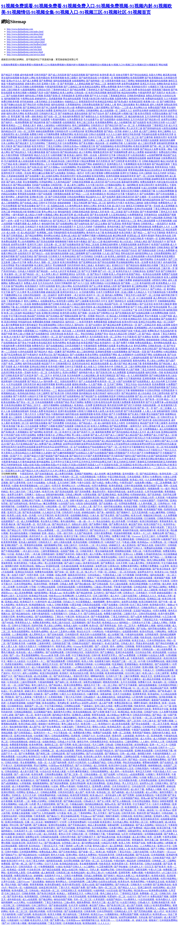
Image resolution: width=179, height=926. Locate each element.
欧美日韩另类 (73, 259)
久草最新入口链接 (34, 289)
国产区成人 (76, 768)
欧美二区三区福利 (13, 313)
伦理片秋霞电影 (55, 911)
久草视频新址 (22, 432)
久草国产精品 (43, 414)
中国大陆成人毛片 (162, 771)
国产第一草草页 (114, 137)
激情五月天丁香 (92, 685)
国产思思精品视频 (143, 911)
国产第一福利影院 (36, 497)
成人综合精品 (144, 393)
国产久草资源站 (131, 212)
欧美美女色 (22, 604)
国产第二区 (63, 804)
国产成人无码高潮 (57, 75)
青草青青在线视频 (74, 191)
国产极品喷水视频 (76, 217)
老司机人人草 (158, 741)
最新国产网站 (139, 560)
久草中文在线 (17, 226)
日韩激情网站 (92, 110)
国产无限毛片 (159, 92)
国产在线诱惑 (109, 197)
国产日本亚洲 (26, 375)
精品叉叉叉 (147, 676)
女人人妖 (24, 476)
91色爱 (32, 804)
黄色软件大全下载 (95, 232)
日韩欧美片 (136, 884)
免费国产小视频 (47, 426)
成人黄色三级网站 (76, 185)
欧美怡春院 (57, 718)
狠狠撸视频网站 (122, 78)
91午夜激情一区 (105, 78)
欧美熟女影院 (32, 113)
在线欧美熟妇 (70, 759)
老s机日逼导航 (112, 643)
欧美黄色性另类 (165, 134)
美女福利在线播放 (18, 533)
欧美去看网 (69, 593)
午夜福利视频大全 (16, 518)
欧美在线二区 (104, 792)
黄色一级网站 (117, 646)
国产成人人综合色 (22, 340)
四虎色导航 (37, 625)
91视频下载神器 (74, 628)
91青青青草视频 (23, 345)
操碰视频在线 (155, 765)
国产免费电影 (46, 81)
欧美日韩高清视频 (97, 92)
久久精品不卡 (60, 140)
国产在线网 (110, 774)
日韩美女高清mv (70, 146)
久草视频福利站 (73, 104)
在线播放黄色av (48, 301)
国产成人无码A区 (52, 670)
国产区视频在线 (123, 313)
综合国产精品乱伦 (104, 750)
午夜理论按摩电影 (152, 551)
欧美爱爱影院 (170, 170)
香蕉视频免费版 (150, 363)
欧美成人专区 (137, 479)
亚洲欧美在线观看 (144, 750)
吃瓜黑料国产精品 (18, 170)
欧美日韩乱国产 (150, 348)
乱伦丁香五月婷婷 (139, 604)
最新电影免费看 (103, 432)
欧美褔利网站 (8, 527)
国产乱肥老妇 (114, 223)
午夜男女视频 (170, 837)
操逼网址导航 (108, 869)
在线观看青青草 (79, 849)
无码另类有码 (74, 265)
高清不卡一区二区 (95, 295)
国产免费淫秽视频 (116, 369)
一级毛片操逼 (72, 429)
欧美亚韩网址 (98, 176)
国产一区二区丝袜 (145, 176)
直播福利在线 (114, 322)
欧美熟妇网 (100, 637)
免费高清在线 (81, 387)
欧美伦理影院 (144, 113)
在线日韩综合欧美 (161, 420)
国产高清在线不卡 (157, 241)
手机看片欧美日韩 (91, 98)
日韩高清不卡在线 (71, 512)
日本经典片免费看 (44, 110)
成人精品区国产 (28, 232)
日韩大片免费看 (87, 536)
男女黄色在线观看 (119, 479)
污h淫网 (59, 658)
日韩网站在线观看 (165, 670)
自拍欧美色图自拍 (144, 795)
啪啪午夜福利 (113, 816)
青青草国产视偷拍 (131, 223)
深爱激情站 (22, 777)
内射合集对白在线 (165, 182)
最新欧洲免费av (80, 384)
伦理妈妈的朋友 (138, 494)
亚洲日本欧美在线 (23, 735)
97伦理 (152, 593)
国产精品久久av (35, 381)
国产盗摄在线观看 (58, 905)
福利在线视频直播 (62, 81)
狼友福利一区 (160, 682)
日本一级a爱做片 (94, 509)
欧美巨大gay (97, 914)
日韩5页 (118, 679)
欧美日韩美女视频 (60, 780)
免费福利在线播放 (84, 107)
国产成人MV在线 (143, 396)
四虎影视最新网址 (122, 488)
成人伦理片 (44, 718)
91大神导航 (155, 584)
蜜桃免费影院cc (37, 164)
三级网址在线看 (131, 756)
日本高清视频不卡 (74, 345)
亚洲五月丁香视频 (47, 688)
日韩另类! (124, 604)
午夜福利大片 (132, 194)
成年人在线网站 (30, 673)
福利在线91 (153, 581)
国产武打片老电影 (133, 405)
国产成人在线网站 (145, 825)
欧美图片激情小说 (34, 399)
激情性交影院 (117, 167)
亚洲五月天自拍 (114, 607)
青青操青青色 (166, 521)
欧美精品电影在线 (69, 863)
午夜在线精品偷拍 (137, 581)
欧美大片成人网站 (88, 718)
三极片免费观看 (131, 676)
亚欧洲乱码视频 (37, 911)
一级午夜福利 (17, 214)
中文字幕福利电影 (133, 378)
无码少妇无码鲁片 (14, 479)
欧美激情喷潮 (88, 319)
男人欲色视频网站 (27, 241)
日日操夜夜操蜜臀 (156, 786)
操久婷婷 (167, 584)
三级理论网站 (88, 140)
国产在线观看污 (33, 176)
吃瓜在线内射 (167, 331)
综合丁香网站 (128, 81)
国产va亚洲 (136, 616)
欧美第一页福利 (23, 372)
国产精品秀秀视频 (109, 217)
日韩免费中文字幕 (121, 277)
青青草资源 (22, 709)
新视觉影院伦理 (87, 101)
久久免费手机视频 (168, 712)
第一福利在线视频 (149, 807)
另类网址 (91, 831)
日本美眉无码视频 (16, 357)
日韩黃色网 (90, 911)
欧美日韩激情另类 (148, 602)
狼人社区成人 (126, 241)
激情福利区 (110, 628)
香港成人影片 (29, 125)
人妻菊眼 (138, 554)
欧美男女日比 (46, 354)
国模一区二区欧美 (50, 262)
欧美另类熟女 (168, 116)
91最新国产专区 (169, 539)
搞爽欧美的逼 (163, 84)
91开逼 (88, 846)
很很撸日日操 (34, 212)
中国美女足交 (50, 170)
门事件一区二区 (114, 188)
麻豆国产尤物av (97, 905)
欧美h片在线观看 (89, 289)
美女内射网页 (100, 268)
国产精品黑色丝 (77, 408)
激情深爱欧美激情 (147, 247)
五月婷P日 (99, 593)
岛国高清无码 (92, 652)
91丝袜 (55, 786)
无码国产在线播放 (41, 185)
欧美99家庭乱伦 (98, 194)
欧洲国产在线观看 (65, 426)
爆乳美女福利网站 (101, 599)
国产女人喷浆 (104, 801)
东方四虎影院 (96, 337)
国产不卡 (98, 506)
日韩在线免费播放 (76, 197)
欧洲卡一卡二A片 (143, 533)
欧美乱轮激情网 (141, 146)
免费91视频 (137, 872)
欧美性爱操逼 (116, 485)
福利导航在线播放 (38, 423)
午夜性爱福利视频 (80, 220)
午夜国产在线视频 (141, 730)
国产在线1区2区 (35, 167)
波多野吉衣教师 (141, 110)
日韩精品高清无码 (104, 390)
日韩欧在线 (127, 816)
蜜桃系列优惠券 (111, 682)
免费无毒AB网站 (155, 843)
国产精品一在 (123, 375)
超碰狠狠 (38, 875)
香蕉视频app (88, 581)
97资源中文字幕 (122, 390)
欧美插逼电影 (60, 896)
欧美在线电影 (87, 566)
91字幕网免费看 (52, 134)
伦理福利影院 (136, 834)
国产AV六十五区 (81, 283)
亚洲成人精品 (12, 602)
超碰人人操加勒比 (46, 125)
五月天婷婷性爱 (152, 116)
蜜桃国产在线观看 (41, 119)
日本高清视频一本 (125, 920)
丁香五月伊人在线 (133, 295)
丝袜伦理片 (161, 545)
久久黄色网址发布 (74, 206)
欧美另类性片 (38, 146)
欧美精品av (143, 542)
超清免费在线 (141, 744)
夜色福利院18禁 (147, 283)
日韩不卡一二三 (166, 747)
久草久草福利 (157, 852)
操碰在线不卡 (93, 331)
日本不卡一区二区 (126, 298)
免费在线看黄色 (148, 182)
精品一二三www (79, 607)
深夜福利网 (113, 825)
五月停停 (82, 738)
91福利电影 (99, 890)
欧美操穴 (11, 730)
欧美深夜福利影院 (18, 747)
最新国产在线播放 (160, 700)
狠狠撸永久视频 (111, 590)
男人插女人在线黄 (81, 435)
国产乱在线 (114, 813)
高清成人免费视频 (86, 179)
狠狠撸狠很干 (52, 822)
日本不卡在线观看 (82, 908)
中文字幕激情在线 (157, 292)
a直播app (163, 908)
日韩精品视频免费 (142, 229)
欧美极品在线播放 (108, 289)
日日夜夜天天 (55, 256)
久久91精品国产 (26, 429)
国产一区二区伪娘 (151, 295)
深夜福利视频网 (37, 709)
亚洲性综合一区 (129, 325)
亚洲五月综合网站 (147, 322)
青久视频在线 (142, 104)
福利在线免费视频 (97, 738)
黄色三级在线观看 (146, 220)
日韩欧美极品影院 (151, 161)
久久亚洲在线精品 (118, 214)
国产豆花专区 (146, 304)
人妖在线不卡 (123, 357)
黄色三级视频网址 (81, 125)
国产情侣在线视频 (106, 262)
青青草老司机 (137, 863)
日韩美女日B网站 (50, 328)
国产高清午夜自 (15, 896)
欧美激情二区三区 (20, 423)
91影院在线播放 (169, 128)
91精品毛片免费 (109, 843)
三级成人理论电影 (103, 587)
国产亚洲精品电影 (59, 209)
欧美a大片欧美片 (12, 337)
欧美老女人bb (162, 572)
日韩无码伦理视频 (142, 179)
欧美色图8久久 (163, 899)
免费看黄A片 (73, 497)
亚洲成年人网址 (161, 816)
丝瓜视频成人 (125, 417)
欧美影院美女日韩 (87, 759)
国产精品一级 (159, 715)
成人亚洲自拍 (129, 545)
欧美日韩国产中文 (153, 524)
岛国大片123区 (34, 834)
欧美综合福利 (144, 89)
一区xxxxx (170, 852)
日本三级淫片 (71, 789)
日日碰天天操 (91, 277)
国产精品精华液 (37, 122)
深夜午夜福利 (77, 500)
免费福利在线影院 (154, 98)
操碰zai (171, 604)
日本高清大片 (114, 310)
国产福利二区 (62, 682)
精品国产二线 (15, 250)
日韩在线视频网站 (16, 738)
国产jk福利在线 (82, 223)
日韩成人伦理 (147, 497)
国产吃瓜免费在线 (13, 354)
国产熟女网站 (126, 890)
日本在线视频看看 (44, 402)
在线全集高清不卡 (14, 858)
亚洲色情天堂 (8, 173)
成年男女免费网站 (83, 369)
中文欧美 (165, 581)
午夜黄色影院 (138, 658)
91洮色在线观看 (25, 351)
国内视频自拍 (85, 393)
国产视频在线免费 (34, 637)
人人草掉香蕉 (79, 331)
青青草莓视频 (37, 884)
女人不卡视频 (88, 340)
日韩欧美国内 (142, 768)
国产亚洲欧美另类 (16, 643)
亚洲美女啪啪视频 (54, 479)
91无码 (70, 771)
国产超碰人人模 (108, 104)
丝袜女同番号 (122, 75)
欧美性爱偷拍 (41, 599)
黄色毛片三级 (99, 902)
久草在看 (51, 482)
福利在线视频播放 (148, 685)
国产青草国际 (67, 84)
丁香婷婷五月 (93, 89)
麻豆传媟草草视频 (46, 384)
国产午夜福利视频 (149, 212)
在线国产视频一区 (69, 551)
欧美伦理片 (28, 488)
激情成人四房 (110, 286)
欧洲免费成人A (163, 283)
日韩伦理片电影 (56, 319)
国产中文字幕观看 (128, 685)
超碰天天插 (142, 920)
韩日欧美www (141, 890)
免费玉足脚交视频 (123, 706)
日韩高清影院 (73, 661)
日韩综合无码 (43, 89)
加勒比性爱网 (60, 128)
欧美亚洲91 (105, 822)
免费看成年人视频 (146, 625)
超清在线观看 (160, 652)
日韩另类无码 (29, 384)
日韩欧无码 (165, 893)
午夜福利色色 (27, 110)
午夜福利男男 (144, 92)
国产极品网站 (46, 899)
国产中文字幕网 (89, 271)
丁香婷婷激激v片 (14, 301)
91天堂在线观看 (14, 384)
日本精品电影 (141, 587)
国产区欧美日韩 (104, 372)
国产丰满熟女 (144, 337)
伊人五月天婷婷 (133, 667)
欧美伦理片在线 (130, 322)
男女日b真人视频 (49, 188)
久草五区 (33, 777)
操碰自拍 (50, 881)
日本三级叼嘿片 (101, 596)
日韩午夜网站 (52, 476)
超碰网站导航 (116, 143)
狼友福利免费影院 (71, 116)
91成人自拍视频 (149, 188)
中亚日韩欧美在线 (116, 476)
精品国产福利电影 (97, 149)
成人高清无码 (97, 182)
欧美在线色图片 (151, 831)
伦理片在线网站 (28, 435)
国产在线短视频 (84, 158)
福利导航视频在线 (11, 768)
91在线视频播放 (120, 351)
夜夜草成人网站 (64, 646)
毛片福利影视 (11, 161)
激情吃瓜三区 (52, 744)
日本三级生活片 (12, 893)
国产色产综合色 (96, 113)
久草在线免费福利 (141, 700)
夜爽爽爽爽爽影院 (128, 420)
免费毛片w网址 (55, 518)
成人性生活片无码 (10, 840)
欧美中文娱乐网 (43, 715)
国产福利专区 (92, 75)
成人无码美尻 (50, 834)
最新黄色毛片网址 (63, 712)
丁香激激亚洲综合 (117, 95)
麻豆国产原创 (136, 524)
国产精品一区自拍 (137, 759)
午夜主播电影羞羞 (36, 152)
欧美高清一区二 (72, 334)
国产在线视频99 (126, 209)
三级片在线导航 (129, 596)
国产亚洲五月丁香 (62, 220)
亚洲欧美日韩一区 (38, 197)
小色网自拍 (98, 631)
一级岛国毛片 (161, 223)
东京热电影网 (74, 375)
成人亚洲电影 (116, 846)
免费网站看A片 (109, 209)
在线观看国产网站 (108, 354)
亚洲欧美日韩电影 (50, 313)
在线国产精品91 (114, 899)
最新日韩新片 (117, 140)
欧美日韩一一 (108, 920)
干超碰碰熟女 (100, 226)
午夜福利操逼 (113, 834)
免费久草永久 (34, 262)
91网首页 (172, 777)
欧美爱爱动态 (67, 765)
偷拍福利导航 (48, 223)
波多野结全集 (118, 200)
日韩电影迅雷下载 (61, 643)
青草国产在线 (139, 843)
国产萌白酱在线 (83, 584)
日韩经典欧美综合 (102, 170)
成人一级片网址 (90, 128)
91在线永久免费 (156, 655)
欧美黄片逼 (163, 530)
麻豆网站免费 (119, 235)
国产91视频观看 (54, 122)
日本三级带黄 (162, 673)
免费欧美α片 (153, 331)
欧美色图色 (31, 718)
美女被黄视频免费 (88, 863)
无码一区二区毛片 (127, 625)
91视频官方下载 (156, 86)
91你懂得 (147, 884)
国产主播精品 (107, 652)
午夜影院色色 (27, 473)
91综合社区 (45, 771)
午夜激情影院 (90, 345)
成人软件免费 (119, 521)
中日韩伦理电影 (152, 390)
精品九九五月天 (42, 155)
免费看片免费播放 (149, 566)
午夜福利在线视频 (134, 634)
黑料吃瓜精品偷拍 (85, 750)
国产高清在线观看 (67, 200)
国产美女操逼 (60, 250)
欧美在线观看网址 (21, 631)
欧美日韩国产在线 (153, 485)
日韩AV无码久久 (65, 325)
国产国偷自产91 (9, 855)
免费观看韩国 (100, 322)
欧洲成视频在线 (37, 604)
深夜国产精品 (107, 747)
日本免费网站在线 (155, 661)
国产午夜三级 (78, 780)
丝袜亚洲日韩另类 (48, 887)
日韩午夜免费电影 (103, 533)
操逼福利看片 (151, 152)
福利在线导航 (123, 840)
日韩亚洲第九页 (69, 890)
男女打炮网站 (77, 402)
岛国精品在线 (57, 206)
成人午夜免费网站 (55, 527)
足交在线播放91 (56, 101)
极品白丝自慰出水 (153, 170)
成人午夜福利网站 (21, 786)
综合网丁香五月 (46, 590)
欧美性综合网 (105, 402)
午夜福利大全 (45, 220)
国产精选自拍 (132, 265)
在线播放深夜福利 (20, 411)
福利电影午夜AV (87, 372)
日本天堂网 (122, 563)
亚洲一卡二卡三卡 (159, 744)
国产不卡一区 (43, 206)
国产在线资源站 (67, 337)
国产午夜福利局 (26, 878)
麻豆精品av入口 (84, 238)
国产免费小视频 (165, 721)
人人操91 (145, 741)
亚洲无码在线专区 (81, 363)
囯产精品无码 (111, 125)
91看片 (44, 756)
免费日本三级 (117, 858)
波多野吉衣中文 (145, 572)
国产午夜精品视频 (10, 551)
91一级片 (165, 488)
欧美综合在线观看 (152, 274)
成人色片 (115, 596)
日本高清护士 (55, 372)
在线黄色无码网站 (71, 560)
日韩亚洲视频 (26, 816)
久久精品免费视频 (165, 191)
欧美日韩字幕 (164, 828)
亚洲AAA (128, 554)
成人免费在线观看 (131, 188)
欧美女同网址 (92, 354)
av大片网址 (20, 902)
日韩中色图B (11, 852)
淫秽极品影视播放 (68, 328)
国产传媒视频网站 (60, 840)
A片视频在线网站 (113, 185)
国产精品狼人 (165, 363)
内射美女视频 (107, 98)
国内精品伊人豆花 (124, 768)
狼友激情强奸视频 (18, 727)
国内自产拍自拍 (47, 277)
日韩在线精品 (12, 771)
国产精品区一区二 (32, 274)
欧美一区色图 (29, 515)
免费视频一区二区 (149, 893)
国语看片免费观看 (122, 402)
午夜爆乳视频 (20, 223)
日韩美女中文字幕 (141, 622)
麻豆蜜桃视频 (46, 250)
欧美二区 (72, 813)
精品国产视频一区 (110, 497)
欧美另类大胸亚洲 (163, 304)
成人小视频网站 (36, 652)
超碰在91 (167, 718)
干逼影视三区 (139, 217)
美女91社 (97, 819)
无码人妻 (94, 869)
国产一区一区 (22, 360)
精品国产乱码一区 (113, 304)
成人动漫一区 (13, 232)
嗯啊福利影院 (98, 676)
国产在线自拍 (53, 152)
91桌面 (8, 837)
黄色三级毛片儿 (39, 685)
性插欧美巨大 (84, 786)
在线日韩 (155, 539)
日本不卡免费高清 (105, 292)
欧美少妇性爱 (116, 411)
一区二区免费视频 (162, 482)
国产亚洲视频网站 (30, 337)
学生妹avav (86, 816)
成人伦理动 (146, 738)
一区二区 (132, 661)
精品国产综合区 (129, 250)
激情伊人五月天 (14, 140)
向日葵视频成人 (84, 602)
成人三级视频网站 (10, 203)
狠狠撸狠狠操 (137, 390)
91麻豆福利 (68, 727)
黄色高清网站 (140, 345)
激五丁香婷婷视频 (90, 557)
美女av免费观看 (46, 530)
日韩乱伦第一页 (80, 834)
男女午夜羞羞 (151, 316)
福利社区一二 (72, 322)
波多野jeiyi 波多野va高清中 (84, 703)
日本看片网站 (116, 828)
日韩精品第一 (148, 649)
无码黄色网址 (142, 575)
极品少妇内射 (167, 161)
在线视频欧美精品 (79, 515)
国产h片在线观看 (95, 753)
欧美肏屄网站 (92, 539)
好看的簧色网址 (46, 578)
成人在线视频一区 (109, 110)
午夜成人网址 (36, 563)
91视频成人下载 (37, 238)
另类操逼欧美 (68, 95)
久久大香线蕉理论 (116, 619)
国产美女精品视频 (86, 691)
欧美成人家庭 (59, 771)
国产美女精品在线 (104, 229)
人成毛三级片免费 (128, 89)
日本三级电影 (145, 173)
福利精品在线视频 (82, 188)
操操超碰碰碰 (64, 203)
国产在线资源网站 (75, 753)
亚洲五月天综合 (148, 84)
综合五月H (60, 578)
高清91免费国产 (70, 372)
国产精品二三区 (99, 84)
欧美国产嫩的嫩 (97, 607)
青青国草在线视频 (27, 194)
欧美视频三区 (158, 229)
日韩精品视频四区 (23, 712)
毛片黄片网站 (66, 357)
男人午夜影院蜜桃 (46, 804)
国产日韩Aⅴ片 (124, 718)
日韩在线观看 (20, 381)
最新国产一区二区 (34, 706)
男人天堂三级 (38, 700)
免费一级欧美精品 (34, 116)
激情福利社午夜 (137, 98)
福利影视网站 (41, 593)
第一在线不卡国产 (16, 575)
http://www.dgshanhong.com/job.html (24, 47)
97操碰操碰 (35, 533)
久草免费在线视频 (148, 780)
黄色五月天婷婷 (143, 771)
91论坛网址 (22, 756)
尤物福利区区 (58, 322)
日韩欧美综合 (139, 271)
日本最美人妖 (100, 256)
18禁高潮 (49, 619)
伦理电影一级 (159, 396)
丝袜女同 (21, 834)
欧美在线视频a (8, 402)
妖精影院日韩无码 (158, 110)
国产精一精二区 (158, 146)
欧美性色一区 (143, 735)
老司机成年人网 (113, 795)
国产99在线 (8, 622)
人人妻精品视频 (82, 84)
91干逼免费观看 (10, 476)
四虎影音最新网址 (14, 664)
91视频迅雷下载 (147, 191)
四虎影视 (76, 735)
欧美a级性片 (106, 730)
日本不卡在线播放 (36, 482)
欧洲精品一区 (58, 429)
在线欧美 (38, 694)
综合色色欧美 (144, 384)
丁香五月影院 (55, 923)
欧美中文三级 (69, 432)
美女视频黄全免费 (28, 688)
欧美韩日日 (34, 756)
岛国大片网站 (155, 75)
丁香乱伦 (59, 616)
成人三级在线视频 (76, 304)
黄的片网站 (33, 548)
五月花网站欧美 (89, 348)
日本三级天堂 (106, 280)
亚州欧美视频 (166, 697)
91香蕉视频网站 (79, 137)
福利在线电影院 (101, 429)
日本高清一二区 (87, 545)
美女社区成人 (24, 730)
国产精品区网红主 (109, 89)
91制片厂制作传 (46, 509)
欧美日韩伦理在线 (67, 247)
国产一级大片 (89, 560)
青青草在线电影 (144, 646)
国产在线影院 (139, 122)
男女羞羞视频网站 (30, 655)
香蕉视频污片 (46, 777)
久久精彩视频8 (81, 417)
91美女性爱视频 (153, 256)
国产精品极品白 (61, 354)
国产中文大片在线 (99, 95)
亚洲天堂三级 (14, 512)
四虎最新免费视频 (114, 500)
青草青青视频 (57, 78)
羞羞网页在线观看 (86, 390)
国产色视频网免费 (118, 152)
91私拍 (79, 503)
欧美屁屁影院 (105, 277)
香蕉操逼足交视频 (133, 509)
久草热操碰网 (49, 813)
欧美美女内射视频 (112, 756)
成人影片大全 (118, 206)
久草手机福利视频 (154, 491)
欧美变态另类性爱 (123, 610)
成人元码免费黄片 (76, 578)
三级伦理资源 (72, 161)
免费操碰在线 (74, 140)
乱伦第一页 (44, 840)
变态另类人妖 (44, 524)
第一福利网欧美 (130, 185)
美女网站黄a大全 (124, 345)
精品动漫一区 (102, 143)
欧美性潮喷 (88, 646)
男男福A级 (126, 688)
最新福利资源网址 (130, 182)
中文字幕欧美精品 (96, 619)
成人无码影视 (100, 765)
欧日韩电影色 (83, 247)
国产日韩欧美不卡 (87, 837)
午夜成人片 (149, 670)
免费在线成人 (24, 119)
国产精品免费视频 (118, 426)
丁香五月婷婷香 (148, 369)
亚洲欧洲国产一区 (13, 545)
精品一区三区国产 (166, 322)
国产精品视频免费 (56, 661)
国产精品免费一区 (26, 524)
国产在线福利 (156, 917)
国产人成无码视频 (121, 640)
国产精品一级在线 (151, 334)
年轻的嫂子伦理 (114, 649)
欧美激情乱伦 (16, 718)
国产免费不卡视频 (125, 343)
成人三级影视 (151, 590)
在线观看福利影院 (29, 408)
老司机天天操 (59, 375)
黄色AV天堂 (65, 834)
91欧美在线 (80, 619)
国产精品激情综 (129, 393)
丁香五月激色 (34, 491)
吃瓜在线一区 (163, 756)
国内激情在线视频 (59, 253)
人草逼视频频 (105, 759)
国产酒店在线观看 (51, 869)
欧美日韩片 (171, 911)
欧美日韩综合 (16, 578)
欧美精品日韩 (37, 506)
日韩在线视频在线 (18, 741)
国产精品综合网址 (58, 599)
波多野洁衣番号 (15, 494)
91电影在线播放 (33, 664)
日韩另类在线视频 (57, 557)
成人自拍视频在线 (168, 429)
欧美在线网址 (49, 703)
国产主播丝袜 (40, 825)
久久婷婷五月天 (83, 596)
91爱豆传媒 (75, 604)
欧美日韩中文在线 (118, 765)
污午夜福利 (133, 521)
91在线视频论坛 (58, 280)
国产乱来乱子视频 (137, 414)
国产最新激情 (124, 286)
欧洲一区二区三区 (18, 911)
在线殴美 (83, 905)
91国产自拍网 (24, 914)
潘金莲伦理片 (99, 491)
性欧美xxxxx (55, 596)
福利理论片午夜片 (116, 203)
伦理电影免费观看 (128, 503)
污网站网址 (161, 631)
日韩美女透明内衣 (34, 858)
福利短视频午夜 (148, 530)
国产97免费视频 (27, 753)
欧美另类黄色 (86, 322)
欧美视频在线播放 (75, 539)
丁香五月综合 (130, 384)
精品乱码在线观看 (65, 149)
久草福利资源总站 (153, 554)
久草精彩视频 (55, 697)
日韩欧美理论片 (149, 607)
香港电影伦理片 (139, 86)
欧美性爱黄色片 (74, 709)
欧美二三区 (169, 789)
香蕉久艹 (91, 578)
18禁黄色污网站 (159, 280)
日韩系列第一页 (58, 185)
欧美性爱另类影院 (79, 795)
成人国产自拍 (45, 408)
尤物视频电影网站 (166, 301)
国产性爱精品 (34, 738)
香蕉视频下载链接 (161, 89)
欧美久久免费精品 (100, 426)
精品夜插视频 (139, 417)
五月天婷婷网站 (37, 143)
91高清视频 (40, 831)
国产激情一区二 (92, 298)
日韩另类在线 (56, 334)
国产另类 (12, 878)
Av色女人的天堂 (58, 271)
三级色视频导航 (33, 328)
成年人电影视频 (69, 679)
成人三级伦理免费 (147, 143)
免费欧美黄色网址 (130, 566)
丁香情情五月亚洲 (129, 893)
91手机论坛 (122, 774)
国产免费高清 (13, 310)
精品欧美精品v (39, 819)
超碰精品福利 (89, 512)
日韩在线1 (34, 890)
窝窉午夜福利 (148, 235)
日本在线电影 (134, 476)
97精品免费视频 (87, 161)
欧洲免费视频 (22, 122)
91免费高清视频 (25, 217)
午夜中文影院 (84, 482)
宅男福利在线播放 (40, 786)
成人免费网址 (132, 259)
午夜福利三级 (157, 768)
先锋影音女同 (41, 420)
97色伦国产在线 (12, 435)
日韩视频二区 (48, 750)
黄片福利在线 (70, 914)
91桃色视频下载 (58, 155)
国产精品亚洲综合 (149, 473)
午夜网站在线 (27, 98)
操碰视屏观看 (86, 414)
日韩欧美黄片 (87, 551)
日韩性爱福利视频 (156, 387)
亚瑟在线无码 (15, 414)
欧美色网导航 (36, 744)
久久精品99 (42, 721)
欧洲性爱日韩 (166, 506)
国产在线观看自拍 (95, 780)
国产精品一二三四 (119, 107)
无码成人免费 (36, 411)
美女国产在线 (95, 810)
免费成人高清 (30, 283)
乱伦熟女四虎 (104, 735)
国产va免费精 (52, 694)
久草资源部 (99, 899)
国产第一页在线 (152, 206)
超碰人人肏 (124, 849)
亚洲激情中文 (50, 200)
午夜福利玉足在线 (155, 881)
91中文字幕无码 (46, 515)
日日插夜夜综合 (15, 706)
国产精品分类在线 (23, 676)
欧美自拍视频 (80, 542)
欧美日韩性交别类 (156, 122)
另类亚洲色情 (153, 563)
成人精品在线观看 (65, 750)
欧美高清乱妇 (85, 268)
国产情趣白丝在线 (13, 104)
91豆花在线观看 (146, 899)
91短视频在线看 (119, 170)
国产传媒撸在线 (66, 113)
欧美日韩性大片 (22, 667)
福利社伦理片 (114, 393)
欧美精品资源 (171, 372)
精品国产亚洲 (147, 423)
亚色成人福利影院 (28, 542)
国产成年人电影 (14, 182)
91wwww (136, 536)
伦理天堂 (56, 485)
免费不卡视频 (41, 217)
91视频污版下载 (129, 113)
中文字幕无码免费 (30, 750)
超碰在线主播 (53, 292)
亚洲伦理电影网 (166, 780)
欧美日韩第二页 (42, 161)
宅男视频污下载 (97, 834)
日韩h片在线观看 (96, 134)
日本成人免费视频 (165, 250)
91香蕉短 (101, 476)
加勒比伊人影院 (80, 524)
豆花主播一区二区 (53, 244)
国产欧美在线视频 (31, 512)
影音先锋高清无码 (150, 819)
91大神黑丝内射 (76, 131)
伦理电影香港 (168, 390)
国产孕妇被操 (121, 866)
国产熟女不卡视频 (99, 274)
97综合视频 (169, 548)
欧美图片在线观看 (150, 140)
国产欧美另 (160, 866)
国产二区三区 (85, 649)
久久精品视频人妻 (90, 375)
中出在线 (152, 747)
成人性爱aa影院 (81, 214)
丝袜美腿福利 (73, 527)
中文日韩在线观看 (14, 637)
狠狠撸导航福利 (136, 908)
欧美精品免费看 (20, 828)
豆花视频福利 (79, 622)
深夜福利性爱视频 (165, 143)
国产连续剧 (98, 816)
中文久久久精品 (96, 849)
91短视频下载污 (42, 735)
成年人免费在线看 (130, 819)
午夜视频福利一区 (168, 619)
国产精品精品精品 (69, 152)
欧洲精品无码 (135, 319)
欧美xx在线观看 (25, 420)
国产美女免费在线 (51, 727)
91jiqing (77, 646)
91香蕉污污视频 (84, 411)
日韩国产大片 (89, 735)
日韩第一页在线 (23, 173)
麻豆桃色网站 (37, 476)
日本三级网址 (74, 128)
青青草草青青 (163, 774)
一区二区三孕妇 (109, 685)
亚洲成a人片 (32, 792)
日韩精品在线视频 (125, 396)
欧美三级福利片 (21, 164)
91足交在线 (70, 858)
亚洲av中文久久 (14, 81)
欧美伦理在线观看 (156, 366)
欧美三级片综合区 (61, 622)
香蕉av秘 (145, 798)
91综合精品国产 (21, 179)
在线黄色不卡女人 (54, 875)
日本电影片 (142, 593)
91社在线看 (93, 822)
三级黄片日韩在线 (86, 640)
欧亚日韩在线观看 (49, 673)
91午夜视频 (128, 575)
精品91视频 (150, 828)
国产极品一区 (153, 417)
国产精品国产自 (89, 396)
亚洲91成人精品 (69, 235)
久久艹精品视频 (99, 310)
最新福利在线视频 (159, 81)
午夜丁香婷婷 (66, 846)
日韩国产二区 (134, 334)
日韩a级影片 (89, 697)
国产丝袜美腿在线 (44, 473)
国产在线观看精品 (71, 396)
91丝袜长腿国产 (148, 500)
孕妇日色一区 (102, 316)
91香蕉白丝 (114, 566)
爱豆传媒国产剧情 (155, 414)
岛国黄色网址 (121, 98)
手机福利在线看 (149, 134)
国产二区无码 (134, 721)
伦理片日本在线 (77, 209)
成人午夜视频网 (120, 348)
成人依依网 (100, 473)
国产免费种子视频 (87, 235)
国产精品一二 (140, 232)
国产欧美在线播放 (27, 206)
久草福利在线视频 (32, 417)
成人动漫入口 (90, 366)
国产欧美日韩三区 (116, 905)
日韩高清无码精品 (142, 715)
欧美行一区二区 (40, 372)
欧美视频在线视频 (97, 896)
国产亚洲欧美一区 (56, 497)
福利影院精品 (36, 307)
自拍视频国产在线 (73, 756)
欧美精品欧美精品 (27, 393)
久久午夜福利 (170, 98)
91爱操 (15, 485)
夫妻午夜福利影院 (40, 613)
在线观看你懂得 (130, 631)
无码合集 (143, 917)
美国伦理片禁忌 (81, 676)
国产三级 (44, 768)
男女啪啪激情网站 (125, 262)
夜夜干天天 (111, 712)
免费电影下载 (69, 179)
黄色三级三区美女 (86, 122)
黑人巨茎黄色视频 (36, 292)
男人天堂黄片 (100, 813)
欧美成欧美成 (74, 343)
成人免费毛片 (82, 337)
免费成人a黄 (73, 557)
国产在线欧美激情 (15, 95)
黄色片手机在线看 (79, 378)
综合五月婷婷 (160, 173)
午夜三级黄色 (161, 423)
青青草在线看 (99, 715)
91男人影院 (166, 831)
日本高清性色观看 (130, 149)
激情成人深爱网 (29, 840)
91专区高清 (13, 682)
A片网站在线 (84, 485)
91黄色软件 (41, 602)
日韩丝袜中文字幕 (62, 310)
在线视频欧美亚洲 (107, 396)
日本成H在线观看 (70, 566)
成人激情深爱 (48, 872)
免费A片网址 (112, 482)
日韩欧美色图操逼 (136, 95)
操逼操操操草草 (33, 390)
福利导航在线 (72, 414)
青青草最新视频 (79, 840)
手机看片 (103, 548)
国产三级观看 (82, 301)
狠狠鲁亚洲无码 (101, 152)
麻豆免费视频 (114, 473)
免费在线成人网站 (48, 852)
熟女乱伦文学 (84, 631)
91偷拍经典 (10, 557)
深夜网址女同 (32, 837)
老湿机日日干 (118, 265)
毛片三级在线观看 (119, 584)
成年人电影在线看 (63, 542)
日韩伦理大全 (167, 417)
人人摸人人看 (85, 506)
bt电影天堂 (41, 759)
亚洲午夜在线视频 (67, 411)
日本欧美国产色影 (161, 858)
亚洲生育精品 (114, 783)
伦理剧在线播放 (160, 113)
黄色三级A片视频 (22, 334)
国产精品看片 (154, 813)
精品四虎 (131, 861)
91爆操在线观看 (165, 188)
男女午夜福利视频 (24, 265)
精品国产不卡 (48, 363)
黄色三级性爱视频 (32, 369)
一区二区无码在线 (127, 572)
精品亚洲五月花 (25, 137)
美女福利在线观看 (143, 578)
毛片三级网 (98, 744)
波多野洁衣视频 (129, 602)
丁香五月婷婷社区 (120, 616)
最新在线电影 (81, 113)
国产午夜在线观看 (133, 411)
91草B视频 (171, 655)
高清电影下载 (170, 217)
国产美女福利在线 (123, 179)
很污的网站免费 (73, 319)
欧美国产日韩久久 (133, 548)
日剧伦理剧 (96, 590)
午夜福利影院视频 (54, 86)
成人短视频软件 (126, 354)
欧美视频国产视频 (153, 509)
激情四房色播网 (167, 140)
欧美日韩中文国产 (29, 277)
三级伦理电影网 (28, 682)
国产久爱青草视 (17, 482)
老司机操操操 (26, 101)
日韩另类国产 (41, 75)
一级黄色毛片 (135, 426)
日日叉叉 (148, 866)
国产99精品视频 (157, 375)
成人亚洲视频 (168, 206)
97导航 (32, 587)
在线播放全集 (160, 354)
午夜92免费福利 (49, 247)
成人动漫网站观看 (21, 649)
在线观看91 (166, 807)
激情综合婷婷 (17, 289)
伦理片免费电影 (100, 485)
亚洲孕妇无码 (60, 110)
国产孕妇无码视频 (165, 643)
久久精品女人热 (45, 310)
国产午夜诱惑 (20, 396)
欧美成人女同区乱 (40, 849)
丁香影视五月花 (160, 125)
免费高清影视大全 (123, 703)
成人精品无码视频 (49, 357)
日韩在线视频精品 (88, 548)
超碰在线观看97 (165, 593)
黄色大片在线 (58, 855)
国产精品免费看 (78, 89)
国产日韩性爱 (118, 161)
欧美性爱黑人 (162, 185)
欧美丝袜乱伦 (50, 411)
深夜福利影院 (163, 411)
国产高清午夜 (145, 420)
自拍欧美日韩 (131, 167)
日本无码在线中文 (121, 786)
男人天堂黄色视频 (13, 331)
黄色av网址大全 (49, 212)
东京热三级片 (86, 429)
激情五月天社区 (50, 664)
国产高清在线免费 (76, 250)
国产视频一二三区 (130, 283)
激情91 (55, 667)
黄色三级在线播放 (126, 104)
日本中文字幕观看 (74, 366)
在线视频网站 (78, 81)
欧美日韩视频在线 (140, 849)
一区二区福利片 (49, 295)
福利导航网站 (146, 259)
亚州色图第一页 (130, 473)
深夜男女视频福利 (92, 682)
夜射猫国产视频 (162, 578)
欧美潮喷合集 (97, 247)
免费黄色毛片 (38, 345)
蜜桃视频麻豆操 (93, 209)
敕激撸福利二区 (84, 200)
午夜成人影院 (140, 331)
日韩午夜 (95, 655)
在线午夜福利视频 (43, 137)
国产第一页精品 (74, 721)
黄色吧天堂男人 (109, 655)
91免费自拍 (156, 476)
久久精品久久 (140, 292)
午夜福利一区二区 (69, 476)
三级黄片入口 (125, 110)
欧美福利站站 (74, 280)
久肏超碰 (20, 527)
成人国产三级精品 (148, 131)
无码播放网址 (53, 679)
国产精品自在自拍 (60, 378)
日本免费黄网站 (70, 143)
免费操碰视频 (56, 756)
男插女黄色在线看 (145, 643)
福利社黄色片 (92, 360)
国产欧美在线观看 (158, 307)
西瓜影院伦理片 (68, 176)
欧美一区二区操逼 (114, 212)
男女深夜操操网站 (48, 325)
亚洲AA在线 (88, 884)
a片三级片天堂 (169, 872)
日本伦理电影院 (105, 911)
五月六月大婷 (29, 795)
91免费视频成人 (151, 429)
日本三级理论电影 (161, 393)
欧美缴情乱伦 (28, 780)
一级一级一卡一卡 (86, 521)
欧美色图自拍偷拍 (47, 691)
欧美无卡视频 (55, 914)
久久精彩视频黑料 (139, 375)
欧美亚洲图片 (168, 256)
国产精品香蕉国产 (97, 378)
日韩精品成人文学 (123, 911)
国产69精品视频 (129, 226)
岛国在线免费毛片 (69, 381)
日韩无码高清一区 (28, 866)
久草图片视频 (56, 798)
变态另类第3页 (103, 161)
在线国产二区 (170, 765)
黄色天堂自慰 (48, 417)
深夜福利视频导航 (13, 107)
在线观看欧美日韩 (90, 497)
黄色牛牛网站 (124, 86)
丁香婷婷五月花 (54, 143)
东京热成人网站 (121, 822)
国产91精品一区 (158, 289)
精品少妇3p (85, 599)
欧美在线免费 (36, 179)
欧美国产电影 (131, 500)
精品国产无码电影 (36, 316)
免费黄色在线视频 (44, 572)
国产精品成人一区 (88, 423)
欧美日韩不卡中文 (98, 301)
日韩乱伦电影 (12, 762)
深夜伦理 (23, 846)
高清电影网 (157, 735)
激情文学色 (83, 741)
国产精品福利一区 (87, 688)
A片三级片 (45, 485)
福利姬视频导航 (12, 98)
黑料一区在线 (90, 155)
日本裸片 (17, 670)
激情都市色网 (114, 84)
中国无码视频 (92, 217)
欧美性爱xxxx (160, 914)
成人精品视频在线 (102, 307)
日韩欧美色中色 (105, 366)
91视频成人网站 (51, 214)
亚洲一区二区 (77, 572)
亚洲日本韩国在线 (14, 822)
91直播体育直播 (56, 191)
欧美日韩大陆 (13, 110)
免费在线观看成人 (144, 343)
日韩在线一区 (81, 92)
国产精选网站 (69, 351)
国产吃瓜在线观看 (90, 610)
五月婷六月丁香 (114, 676)
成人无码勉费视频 (30, 521)
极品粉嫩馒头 (70, 718)
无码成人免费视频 (93, 875)
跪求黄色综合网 (91, 563)
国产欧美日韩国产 (160, 798)
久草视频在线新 (143, 125)
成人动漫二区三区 (102, 200)
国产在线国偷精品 (105, 146)
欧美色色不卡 (14, 917)
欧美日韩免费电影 (69, 262)
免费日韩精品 (97, 283)
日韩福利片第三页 (48, 113)
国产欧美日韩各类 (161, 569)
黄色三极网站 (164, 131)
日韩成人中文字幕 (66, 741)
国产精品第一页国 (137, 351)
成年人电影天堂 (38, 557)
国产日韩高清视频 (57, 197)
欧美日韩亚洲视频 (46, 149)
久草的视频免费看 (92, 191)
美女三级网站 (43, 378)
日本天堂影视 (144, 310)
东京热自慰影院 (81, 286)
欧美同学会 (169, 524)
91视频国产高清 (35, 92)
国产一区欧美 (102, 646)
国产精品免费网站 (34, 235)
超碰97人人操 (166, 607)
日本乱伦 (105, 518)
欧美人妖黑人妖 (101, 411)
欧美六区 (76, 581)
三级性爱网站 (132, 741)
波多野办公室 (147, 783)
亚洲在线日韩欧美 (38, 366)
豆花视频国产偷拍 (43, 712)
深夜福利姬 (106, 694)
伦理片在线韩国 (47, 286)
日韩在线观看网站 (60, 735)
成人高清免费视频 (23, 593)
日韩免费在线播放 (54, 774)
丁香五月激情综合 (53, 902)
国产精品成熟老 (136, 316)
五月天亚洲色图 (140, 512)
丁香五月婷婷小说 (157, 286)
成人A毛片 (159, 911)
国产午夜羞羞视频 (100, 616)
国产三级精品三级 (72, 86)
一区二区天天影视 (160, 724)
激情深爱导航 (114, 92)
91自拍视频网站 (69, 167)
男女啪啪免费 (59, 265)
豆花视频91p (13, 721)
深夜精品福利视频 (129, 497)
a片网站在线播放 (83, 667)
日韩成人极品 (167, 340)
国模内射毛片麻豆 (161, 733)
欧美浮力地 (48, 491)
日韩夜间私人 (147, 223)
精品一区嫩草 (55, 351)
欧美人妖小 (148, 673)
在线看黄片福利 (103, 661)
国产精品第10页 (152, 119)
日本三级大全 (149, 721)
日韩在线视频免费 (70, 569)
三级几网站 (91, 881)
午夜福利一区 (151, 238)
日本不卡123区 (126, 557)
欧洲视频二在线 (45, 232)
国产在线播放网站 (65, 223)
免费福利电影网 (54, 229)
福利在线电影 (58, 104)
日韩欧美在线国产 (81, 643)
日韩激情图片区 (63, 363)
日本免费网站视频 (159, 313)
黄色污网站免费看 (156, 560)
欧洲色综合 (54, 724)
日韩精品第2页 (94, 357)
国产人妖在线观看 (126, 289)
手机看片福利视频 (123, 587)
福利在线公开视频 (34, 95)
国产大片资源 (121, 319)
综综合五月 (161, 825)
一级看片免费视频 (18, 569)
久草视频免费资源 (121, 307)
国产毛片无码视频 (66, 828)
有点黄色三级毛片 (43, 265)
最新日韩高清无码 (125, 197)
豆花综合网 (79, 878)
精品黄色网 (99, 649)
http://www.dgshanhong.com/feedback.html (26, 44)
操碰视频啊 (99, 602)
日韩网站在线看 (72, 706)
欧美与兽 (91, 792)
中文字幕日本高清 (160, 730)
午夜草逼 (73, 599)
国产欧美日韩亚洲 (46, 893)
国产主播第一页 (143, 197)
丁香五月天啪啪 (21, 86)
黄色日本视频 (97, 673)
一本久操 (35, 554)
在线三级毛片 (71, 545)
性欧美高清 (105, 863)
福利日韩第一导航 (154, 372)
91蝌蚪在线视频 (111, 173)
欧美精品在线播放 (124, 328)
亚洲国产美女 (101, 334)
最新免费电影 (84, 902)
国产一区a (14, 655)
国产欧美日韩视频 (111, 408)
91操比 (59, 866)
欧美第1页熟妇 (101, 414)
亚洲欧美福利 (43, 280)
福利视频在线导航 (129, 738)
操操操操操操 (153, 340)
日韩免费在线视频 (91, 104)
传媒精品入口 (71, 101)
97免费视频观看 (46, 866)
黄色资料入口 (167, 840)
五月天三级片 (149, 536)
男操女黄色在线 (163, 235)
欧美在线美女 (117, 741)
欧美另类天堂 (50, 399)
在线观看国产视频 (167, 214)
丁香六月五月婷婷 (72, 697)
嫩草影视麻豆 (82, 771)
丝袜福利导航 (11, 429)
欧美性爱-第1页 (107, 75)
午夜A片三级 (155, 869)
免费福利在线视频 (153, 548)
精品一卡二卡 (171, 399)
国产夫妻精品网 (113, 113)
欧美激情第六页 (169, 405)
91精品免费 (111, 872)
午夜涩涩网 (161, 795)
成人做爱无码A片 (43, 807)
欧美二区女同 (13, 387)
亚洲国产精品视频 (125, 628)
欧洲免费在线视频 (158, 890)
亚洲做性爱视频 (103, 351)
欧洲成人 (61, 893)
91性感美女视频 (103, 700)
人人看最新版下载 (40, 649)
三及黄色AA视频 (67, 631)
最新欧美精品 (62, 277)
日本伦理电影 (8, 265)
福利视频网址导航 (53, 545)
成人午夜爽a (95, 554)
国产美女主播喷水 (132, 679)
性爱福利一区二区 (116, 896)
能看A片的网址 (39, 801)
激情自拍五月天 (54, 348)
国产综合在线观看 (124, 750)
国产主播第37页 (82, 399)
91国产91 (36, 813)
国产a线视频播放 (56, 420)
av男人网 (79, 846)
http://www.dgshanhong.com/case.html (24, 36)
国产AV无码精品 (85, 256)
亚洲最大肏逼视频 (21, 813)
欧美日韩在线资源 (38, 360)
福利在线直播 (157, 575)
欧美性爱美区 (21, 563)
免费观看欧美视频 (41, 322)
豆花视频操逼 (127, 825)
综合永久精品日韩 (118, 334)
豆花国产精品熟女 (142, 610)
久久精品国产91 (66, 307)
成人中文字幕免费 (71, 289)
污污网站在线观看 (46, 587)
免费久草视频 (80, 357)
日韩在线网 (116, 530)
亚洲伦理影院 (8, 792)
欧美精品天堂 (57, 340)
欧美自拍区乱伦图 (79, 673)
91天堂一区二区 (28, 310)
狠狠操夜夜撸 (142, 81)
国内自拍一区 (81, 325)
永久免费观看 (119, 372)
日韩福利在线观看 (49, 837)
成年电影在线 (14, 899)
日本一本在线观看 (111, 191)
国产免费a (92, 887)
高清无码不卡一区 (38, 536)
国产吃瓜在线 (143, 855)
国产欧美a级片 (121, 101)
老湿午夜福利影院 (29, 387)
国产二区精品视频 (25, 908)
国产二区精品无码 (147, 325)
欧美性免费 (37, 774)
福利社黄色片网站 (15, 113)
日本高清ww (90, 479)
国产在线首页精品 (24, 256)
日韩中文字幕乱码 (21, 625)
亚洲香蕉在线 (100, 405)
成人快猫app (113, 715)
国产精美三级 (43, 753)
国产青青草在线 (108, 625)
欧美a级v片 (61, 610)
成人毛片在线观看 (135, 792)
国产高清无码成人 (63, 676)
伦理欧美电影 (43, 104)
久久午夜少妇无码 (95, 185)
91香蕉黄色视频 (113, 81)
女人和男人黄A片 (50, 274)
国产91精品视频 (155, 217)
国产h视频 (23, 884)
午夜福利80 (171, 497)
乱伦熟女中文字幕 (62, 137)
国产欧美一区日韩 (154, 399)
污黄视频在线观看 (62, 194)
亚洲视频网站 (141, 328)
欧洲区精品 (124, 712)
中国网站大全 (46, 331)
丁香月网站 (19, 679)
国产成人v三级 (95, 241)
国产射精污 (110, 875)
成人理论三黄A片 (95, 872)
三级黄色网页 (44, 643)
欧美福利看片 (143, 875)
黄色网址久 (61, 881)
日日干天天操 (52, 863)
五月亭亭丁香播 (68, 158)
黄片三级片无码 (17, 491)
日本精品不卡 (32, 226)
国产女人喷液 (96, 286)
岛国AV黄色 (82, 554)
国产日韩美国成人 (15, 235)
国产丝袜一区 (62, 572)
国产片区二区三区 (65, 369)
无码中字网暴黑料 (63, 283)
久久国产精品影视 (83, 533)
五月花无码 (22, 596)
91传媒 (142, 777)
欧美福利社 (112, 780)
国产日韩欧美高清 (57, 304)
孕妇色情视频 (134, 619)
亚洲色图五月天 (115, 164)
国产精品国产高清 (123, 229)
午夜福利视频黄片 (162, 753)
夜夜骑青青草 (138, 402)
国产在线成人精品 (29, 203)
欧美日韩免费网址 (73, 685)
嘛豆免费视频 (50, 503)
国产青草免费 (156, 357)
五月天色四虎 (137, 119)
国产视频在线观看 (69, 316)
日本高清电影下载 (163, 750)
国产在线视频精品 (44, 616)
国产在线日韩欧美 (135, 238)
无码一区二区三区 (83, 899)
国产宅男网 (66, 744)
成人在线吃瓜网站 (50, 176)
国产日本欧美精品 (68, 852)
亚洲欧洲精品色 (166, 238)
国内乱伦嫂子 (46, 128)
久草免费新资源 (75, 119)
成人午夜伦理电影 (10, 155)
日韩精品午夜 (76, 277)
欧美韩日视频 (20, 92)
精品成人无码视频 (118, 316)
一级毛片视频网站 (50, 405)
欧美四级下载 (13, 426)
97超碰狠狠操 (165, 727)
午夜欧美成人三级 (112, 575)
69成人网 (23, 804)
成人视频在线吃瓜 (106, 697)
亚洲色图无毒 (70, 649)
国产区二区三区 (131, 137)
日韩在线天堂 (123, 155)
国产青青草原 (67, 664)
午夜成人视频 (129, 542)
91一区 (158, 810)
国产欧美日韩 (57, 393)
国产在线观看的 (108, 119)
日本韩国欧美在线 (72, 923)
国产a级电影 (118, 792)
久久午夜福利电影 (55, 164)
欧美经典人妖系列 (93, 756)
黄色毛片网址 (34, 188)
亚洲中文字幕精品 (129, 173)
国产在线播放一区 (108, 503)
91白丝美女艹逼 (129, 310)
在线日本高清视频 (150, 878)
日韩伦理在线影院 (32, 295)
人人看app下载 (116, 667)
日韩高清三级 (63, 872)
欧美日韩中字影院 (73, 479)
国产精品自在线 (66, 399)
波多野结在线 (40, 259)
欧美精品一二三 (14, 125)
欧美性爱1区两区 (68, 313)
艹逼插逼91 (88, 706)
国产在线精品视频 (141, 313)
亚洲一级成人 (49, 533)
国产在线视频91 (147, 194)
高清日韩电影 (11, 322)
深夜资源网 (141, 869)
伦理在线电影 (20, 200)
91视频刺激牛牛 (46, 646)
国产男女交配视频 (14, 619)
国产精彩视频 (69, 670)
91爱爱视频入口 (31, 331)
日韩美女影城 (33, 357)
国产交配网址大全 (105, 313)
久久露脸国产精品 (97, 762)
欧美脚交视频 (107, 768)
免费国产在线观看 (102, 733)
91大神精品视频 (103, 664)
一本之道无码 (79, 295)
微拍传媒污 (98, 643)
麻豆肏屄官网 (66, 214)
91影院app (54, 765)
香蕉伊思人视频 (131, 637)
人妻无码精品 (41, 101)
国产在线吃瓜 (167, 762)
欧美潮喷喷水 (132, 807)
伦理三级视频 (112, 688)
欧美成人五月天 (138, 432)
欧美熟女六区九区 (110, 420)
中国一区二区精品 (107, 572)
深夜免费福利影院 (88, 917)
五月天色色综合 (19, 167)
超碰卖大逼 (35, 741)
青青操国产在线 (53, 637)
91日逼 (11, 554)
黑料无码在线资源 (10, 408)
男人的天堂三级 (134, 128)
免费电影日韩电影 (84, 664)
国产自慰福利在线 (18, 503)
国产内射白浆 (122, 884)
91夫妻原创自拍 (101, 158)
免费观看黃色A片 (123, 569)
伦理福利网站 (46, 182)
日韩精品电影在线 (135, 268)
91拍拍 (8, 670)
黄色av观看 (79, 509)
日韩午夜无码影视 (100, 399)
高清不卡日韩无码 (77, 762)
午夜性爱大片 (40, 697)
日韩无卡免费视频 (73, 875)
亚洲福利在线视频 (18, 536)
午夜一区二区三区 (53, 289)
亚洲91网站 (72, 855)
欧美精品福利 (95, 387)
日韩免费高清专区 (99, 741)
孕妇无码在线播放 (132, 762)
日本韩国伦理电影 (167, 685)
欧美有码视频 (111, 247)
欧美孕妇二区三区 (139, 822)
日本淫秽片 (107, 610)
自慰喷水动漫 (53, 268)
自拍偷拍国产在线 (93, 709)
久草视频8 (142, 655)
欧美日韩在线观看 (106, 831)
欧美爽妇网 (68, 596)
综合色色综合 (119, 599)
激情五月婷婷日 (19, 348)
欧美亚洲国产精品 (90, 343)
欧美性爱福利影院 (106, 578)
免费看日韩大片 (59, 810)
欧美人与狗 (88, 661)
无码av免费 (23, 557)
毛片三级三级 (69, 238)
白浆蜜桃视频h (36, 86)
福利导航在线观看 (32, 363)
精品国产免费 (78, 887)
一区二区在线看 (28, 149)
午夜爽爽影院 (130, 164)
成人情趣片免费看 (123, 280)
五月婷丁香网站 (115, 384)
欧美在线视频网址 (76, 232)
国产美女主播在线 (53, 179)
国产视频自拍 (112, 753)
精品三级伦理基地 (83, 307)
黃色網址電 (63, 703)
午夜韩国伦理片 (152, 872)
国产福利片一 (8, 122)
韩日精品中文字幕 (116, 194)
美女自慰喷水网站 (103, 679)
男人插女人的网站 (156, 360)
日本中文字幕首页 (25, 628)
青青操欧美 (138, 840)
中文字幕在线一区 (63, 733)
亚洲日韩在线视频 (133, 518)
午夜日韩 (70, 616)
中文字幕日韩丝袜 (29, 220)
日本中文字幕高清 (81, 310)
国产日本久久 (143, 289)
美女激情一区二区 (13, 274)
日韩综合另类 (32, 128)
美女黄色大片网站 (50, 521)
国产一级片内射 (22, 774)
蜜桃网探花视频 (123, 551)
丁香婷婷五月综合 (112, 250)
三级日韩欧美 (13, 89)
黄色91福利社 (113, 602)
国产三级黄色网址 (13, 378)
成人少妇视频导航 (123, 122)
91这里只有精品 (128, 902)
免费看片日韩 (91, 402)
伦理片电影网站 (168, 878)
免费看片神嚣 (36, 134)
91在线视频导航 (98, 634)
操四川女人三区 (129, 220)
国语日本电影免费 (25, 759)
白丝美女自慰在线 (107, 881)
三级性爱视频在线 (50, 551)
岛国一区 (42, 762)
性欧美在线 (146, 637)
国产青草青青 (124, 804)
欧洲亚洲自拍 (69, 229)
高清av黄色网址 (16, 328)
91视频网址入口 (50, 917)
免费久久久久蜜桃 (156, 777)
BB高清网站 (159, 887)
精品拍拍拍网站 (129, 92)
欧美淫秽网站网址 (38, 319)
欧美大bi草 (136, 515)
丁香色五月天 (165, 212)
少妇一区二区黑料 (26, 131)
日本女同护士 (105, 128)
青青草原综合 (161, 167)
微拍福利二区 (121, 116)
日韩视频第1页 (96, 542)
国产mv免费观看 (127, 655)
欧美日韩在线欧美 (154, 277)
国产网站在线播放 (22, 185)
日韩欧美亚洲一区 (121, 700)
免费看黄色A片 (165, 203)
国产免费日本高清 (118, 524)
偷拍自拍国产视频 (63, 899)
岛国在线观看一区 (151, 405)
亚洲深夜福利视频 (23, 765)
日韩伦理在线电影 (148, 613)
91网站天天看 (92, 893)
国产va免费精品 (35, 170)
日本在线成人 (95, 575)
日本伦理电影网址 (23, 584)
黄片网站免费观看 (100, 527)
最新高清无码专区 (77, 575)
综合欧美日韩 (19, 843)
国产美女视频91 (87, 143)
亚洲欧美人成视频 (81, 715)
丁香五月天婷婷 (132, 140)
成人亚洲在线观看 (20, 319)
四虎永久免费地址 (88, 855)
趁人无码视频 (22, 134)
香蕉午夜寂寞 (157, 527)
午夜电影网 (112, 849)
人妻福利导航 (22, 197)
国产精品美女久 (19, 152)
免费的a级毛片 (16, 283)
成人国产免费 (106, 703)
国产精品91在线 (84, 170)
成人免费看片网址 (69, 548)
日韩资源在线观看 (66, 587)
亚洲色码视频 (112, 176)
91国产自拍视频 (124, 381)
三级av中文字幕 (19, 262)
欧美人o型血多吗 (117, 274)
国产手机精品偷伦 (77, 825)
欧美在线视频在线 (82, 712)
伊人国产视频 (132, 369)
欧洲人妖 (101, 852)
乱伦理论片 (31, 578)
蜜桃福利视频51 (54, 238)
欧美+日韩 (56, 649)
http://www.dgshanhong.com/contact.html (26, 39)
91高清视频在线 (88, 476)
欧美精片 (64, 673)
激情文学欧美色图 (131, 134)
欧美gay (167, 810)
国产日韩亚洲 (8, 304)
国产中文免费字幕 (155, 402)
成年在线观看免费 (77, 810)
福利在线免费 (96, 417)
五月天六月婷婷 (84, 226)
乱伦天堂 (73, 905)
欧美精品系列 (114, 727)
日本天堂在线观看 (77, 896)
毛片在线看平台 (91, 119)
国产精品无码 (22, 238)
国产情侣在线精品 (139, 75)
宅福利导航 (163, 500)
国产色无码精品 (139, 747)
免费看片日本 (145, 682)
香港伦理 (117, 735)
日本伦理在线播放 (141, 801)
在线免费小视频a (143, 482)
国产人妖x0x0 (70, 819)
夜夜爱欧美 (155, 703)
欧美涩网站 (123, 494)
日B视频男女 (22, 506)
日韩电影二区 (159, 861)
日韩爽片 (29, 494)
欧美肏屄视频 (29, 590)
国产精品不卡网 (114, 593)
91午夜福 (61, 813)
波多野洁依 (101, 566)
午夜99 (170, 560)
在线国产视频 (34, 703)
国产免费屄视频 (42, 429)
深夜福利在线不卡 (104, 319)
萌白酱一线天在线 (62, 331)
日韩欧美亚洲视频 (81, 182)
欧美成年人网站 (28, 78)
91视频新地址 (112, 914)
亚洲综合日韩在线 (38, 747)
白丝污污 (132, 896)
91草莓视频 (25, 783)
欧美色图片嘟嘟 (56, 366)
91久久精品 (49, 878)
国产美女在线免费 (99, 214)
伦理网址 (20, 792)
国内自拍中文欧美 (142, 709)
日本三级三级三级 (103, 569)
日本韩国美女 (132, 423)
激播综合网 (158, 533)
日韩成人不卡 (76, 613)
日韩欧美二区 (121, 366)
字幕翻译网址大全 (13, 295)
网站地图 (163, 65)
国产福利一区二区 (24, 715)
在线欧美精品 (123, 119)
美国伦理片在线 (109, 298)
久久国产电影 (165, 316)
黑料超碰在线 (144, 226)
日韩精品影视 (58, 753)
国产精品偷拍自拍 (40, 581)
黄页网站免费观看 (94, 131)
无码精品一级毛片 (75, 173)
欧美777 (20, 610)
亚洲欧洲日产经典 (31, 500)
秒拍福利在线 (25, 322)
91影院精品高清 (154, 658)
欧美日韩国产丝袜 (124, 331)
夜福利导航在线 (131, 530)
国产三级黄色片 (9, 217)
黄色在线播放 (138, 277)
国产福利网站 (36, 432)
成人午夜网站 (85, 152)
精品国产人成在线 (86, 229)
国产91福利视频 (93, 253)
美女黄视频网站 (31, 182)
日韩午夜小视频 (19, 923)
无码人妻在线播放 (151, 319)
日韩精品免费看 (48, 792)
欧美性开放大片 (124, 271)
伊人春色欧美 (16, 691)
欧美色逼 (85, 527)
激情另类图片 (166, 792)
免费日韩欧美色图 (10, 101)
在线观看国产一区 (10, 521)
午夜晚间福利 (58, 414)
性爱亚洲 (111, 852)
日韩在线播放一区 (15, 158)
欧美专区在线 (81, 134)
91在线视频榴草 (35, 902)
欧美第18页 (76, 682)
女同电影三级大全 (71, 843)
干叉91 (70, 700)
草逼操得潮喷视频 (123, 533)
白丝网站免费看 (134, 200)
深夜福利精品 (123, 560)
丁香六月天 (64, 887)
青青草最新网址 (9, 280)
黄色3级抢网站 (68, 521)
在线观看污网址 (25, 298)
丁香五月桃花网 (79, 203)
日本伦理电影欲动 (156, 640)
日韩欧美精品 (163, 247)
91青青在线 (85, 789)
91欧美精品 (63, 795)
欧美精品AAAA (110, 622)
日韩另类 (16, 590)
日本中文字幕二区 (97, 137)
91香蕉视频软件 (43, 488)
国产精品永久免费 (149, 149)
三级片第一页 (168, 268)
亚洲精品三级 (154, 599)
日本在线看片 (161, 259)
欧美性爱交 (50, 828)
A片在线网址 (43, 810)
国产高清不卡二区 (86, 432)
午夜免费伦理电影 (100, 167)
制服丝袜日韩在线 (152, 515)
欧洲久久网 (48, 539)
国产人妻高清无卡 (36, 268)
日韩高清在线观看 (91, 604)
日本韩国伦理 (72, 634)
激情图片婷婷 (12, 566)
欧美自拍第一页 (116, 807)
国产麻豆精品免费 (112, 325)
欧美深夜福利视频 (114, 673)
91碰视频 (31, 643)
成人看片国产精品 (118, 363)
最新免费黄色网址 (118, 399)
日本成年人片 (136, 866)
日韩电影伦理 (61, 131)
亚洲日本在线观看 (124, 652)
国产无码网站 (70, 506)
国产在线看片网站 (115, 878)
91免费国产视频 (64, 878)
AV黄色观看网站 (137, 340)
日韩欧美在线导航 (31, 560)
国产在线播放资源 (71, 244)
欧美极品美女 (125, 217)
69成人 (78, 563)
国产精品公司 (14, 530)
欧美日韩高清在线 (50, 158)
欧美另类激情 (144, 164)
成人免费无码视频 (64, 473)
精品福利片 (130, 858)
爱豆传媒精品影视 (70, 816)
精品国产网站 (85, 164)
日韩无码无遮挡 (66, 792)
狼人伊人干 (91, 572)
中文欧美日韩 (34, 869)
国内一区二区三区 (107, 887)
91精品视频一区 (53, 506)
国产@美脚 (98, 712)
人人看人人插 (149, 411)
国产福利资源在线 (88, 78)
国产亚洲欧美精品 (107, 494)
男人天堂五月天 (130, 783)
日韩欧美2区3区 (82, 426)
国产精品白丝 (132, 878)
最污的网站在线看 (90, 843)
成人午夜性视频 (21, 366)
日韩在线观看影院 (45, 610)
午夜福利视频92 (58, 119)
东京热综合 (35, 846)
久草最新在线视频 (127, 244)
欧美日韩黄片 (126, 232)
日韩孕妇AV (164, 503)
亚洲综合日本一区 (23, 807)
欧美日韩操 (137, 712)
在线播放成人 (67, 405)
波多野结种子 (144, 244)
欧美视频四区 (147, 664)
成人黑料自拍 (160, 298)
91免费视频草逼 (135, 214)
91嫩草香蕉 (93, 694)
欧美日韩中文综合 (95, 304)
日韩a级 (109, 744)
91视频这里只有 (87, 146)
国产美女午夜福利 (35, 527)
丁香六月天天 (29, 414)
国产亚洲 (168, 863)
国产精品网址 (17, 286)
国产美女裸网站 (155, 351)
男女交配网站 (108, 539)
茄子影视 (137, 718)
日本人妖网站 (8, 143)
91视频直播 (87, 569)
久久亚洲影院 (109, 387)
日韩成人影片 (128, 643)
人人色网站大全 (148, 846)
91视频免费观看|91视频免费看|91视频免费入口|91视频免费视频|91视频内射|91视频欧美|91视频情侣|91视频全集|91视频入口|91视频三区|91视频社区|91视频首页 (79, 65)
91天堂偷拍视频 (164, 220)
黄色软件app (35, 503)
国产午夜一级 (166, 602)
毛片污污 (16, 673)
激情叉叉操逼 (100, 908)
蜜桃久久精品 (99, 727)
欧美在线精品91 (104, 581)
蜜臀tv (38, 878)
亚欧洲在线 (106, 488)
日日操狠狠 (150, 518)
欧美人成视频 (170, 277)
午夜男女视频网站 (165, 378)
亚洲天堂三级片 (35, 244)
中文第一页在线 (23, 191)
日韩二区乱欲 (102, 670)
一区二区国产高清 (83, 658)
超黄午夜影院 (120, 581)
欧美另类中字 (150, 301)
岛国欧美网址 (119, 128)
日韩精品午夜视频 (73, 747)
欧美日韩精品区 (108, 375)
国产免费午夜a (57, 920)
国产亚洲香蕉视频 (51, 560)
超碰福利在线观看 (142, 280)
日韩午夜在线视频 (133, 485)
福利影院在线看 (54, 861)
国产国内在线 (41, 256)
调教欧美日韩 (159, 310)
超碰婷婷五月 (99, 164)
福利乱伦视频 (164, 625)
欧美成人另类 (165, 596)
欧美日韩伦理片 (147, 185)
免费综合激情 (157, 822)
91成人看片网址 (137, 563)
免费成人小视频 (154, 789)
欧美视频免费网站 (104, 122)
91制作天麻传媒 (44, 908)
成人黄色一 (116, 771)
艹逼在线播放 (37, 881)
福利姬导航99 (36, 828)
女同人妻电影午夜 (151, 426)
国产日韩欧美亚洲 (10, 375)
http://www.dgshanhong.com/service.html (26, 54)
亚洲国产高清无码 (65, 554)
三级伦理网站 (69, 640)
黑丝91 (155, 801)
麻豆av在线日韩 (70, 869)
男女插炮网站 (84, 167)
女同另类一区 (83, 274)
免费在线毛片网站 (168, 152)
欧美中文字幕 (71, 536)
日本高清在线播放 (13, 405)
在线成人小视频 (115, 378)
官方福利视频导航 (106, 328)
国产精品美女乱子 (61, 524)
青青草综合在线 (40, 191)
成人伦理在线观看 (21, 789)
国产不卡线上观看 (139, 307)
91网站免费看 (34, 539)
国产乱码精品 (53, 316)
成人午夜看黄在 (93, 408)
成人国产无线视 (135, 905)
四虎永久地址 (132, 846)
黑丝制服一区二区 (133, 429)
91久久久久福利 (114, 134)
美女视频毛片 (82, 530)
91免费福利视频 (33, 158)
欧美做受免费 (142, 557)
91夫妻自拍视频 (101, 658)
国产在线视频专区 (40, 334)
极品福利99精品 (111, 241)
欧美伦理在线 (147, 631)
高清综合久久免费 (53, 789)
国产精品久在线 (145, 545)
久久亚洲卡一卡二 (36, 661)
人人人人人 (104, 923)
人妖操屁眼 (129, 735)
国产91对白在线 (113, 182)
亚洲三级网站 (150, 691)
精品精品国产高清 (159, 688)
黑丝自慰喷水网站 (27, 280)
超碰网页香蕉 (158, 179)
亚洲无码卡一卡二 (43, 733)
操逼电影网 (126, 590)
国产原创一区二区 (90, 861)
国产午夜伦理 (81, 149)
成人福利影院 (104, 423)
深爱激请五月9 (91, 747)
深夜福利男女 (135, 831)
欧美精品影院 (136, 101)
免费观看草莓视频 (18, 744)
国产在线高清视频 (76, 75)
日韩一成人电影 (31, 250)
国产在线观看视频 (113, 509)
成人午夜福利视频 (40, 667)
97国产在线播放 (110, 604)
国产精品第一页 (128, 810)
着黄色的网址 (139, 360)
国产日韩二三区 (35, 200)
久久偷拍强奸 (130, 143)
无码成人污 (69, 602)
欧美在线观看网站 (15, 128)
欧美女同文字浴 (61, 408)
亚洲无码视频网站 (54, 858)
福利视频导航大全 (90, 920)
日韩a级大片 (89, 801)
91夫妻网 (83, 625)
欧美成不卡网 (166, 590)
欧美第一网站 (165, 149)
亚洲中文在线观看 (10, 750)
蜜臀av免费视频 (109, 86)
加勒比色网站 (58, 628)
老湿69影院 (18, 837)
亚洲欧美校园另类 (161, 902)
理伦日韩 (14, 825)
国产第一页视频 (87, 316)
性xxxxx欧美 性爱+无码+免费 (56, 655)
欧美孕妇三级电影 (134, 203)
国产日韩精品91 (73, 340)
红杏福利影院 (125, 360)
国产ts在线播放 (58, 173)
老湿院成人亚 (133, 235)
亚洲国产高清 (153, 271)
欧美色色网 (103, 479)
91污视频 (24, 920)
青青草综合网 (107, 331)
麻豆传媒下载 (135, 363)
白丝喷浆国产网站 (143, 354)
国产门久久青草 (19, 292)
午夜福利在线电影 (15, 84)
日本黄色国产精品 (64, 619)
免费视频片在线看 (107, 345)
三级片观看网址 (102, 107)
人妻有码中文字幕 (107, 155)
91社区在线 (112, 890)
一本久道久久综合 (30, 551)
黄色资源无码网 (115, 405)
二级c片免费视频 (120, 340)
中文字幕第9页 (129, 337)
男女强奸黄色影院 (120, 789)
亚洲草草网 (124, 872)
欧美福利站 (154, 694)
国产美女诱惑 (108, 515)
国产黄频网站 (26, 599)
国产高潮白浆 (8, 432)
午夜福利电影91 (113, 631)
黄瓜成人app (55, 593)
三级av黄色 (70, 902)
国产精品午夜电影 (22, 146)
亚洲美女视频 (82, 95)
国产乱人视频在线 (121, 801)
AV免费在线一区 (158, 542)
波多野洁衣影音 (135, 491)
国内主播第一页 (47, 387)
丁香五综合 (113, 738)
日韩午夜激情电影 (65, 417)
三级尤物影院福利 (36, 348)
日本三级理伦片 (39, 905)
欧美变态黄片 (156, 262)
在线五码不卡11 (22, 700)
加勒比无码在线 (154, 95)
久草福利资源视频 (16, 703)
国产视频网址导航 (31, 917)
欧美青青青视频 (9, 542)
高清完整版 (103, 721)
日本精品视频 (85, 819)
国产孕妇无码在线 (33, 670)
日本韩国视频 (158, 855)
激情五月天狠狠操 (135, 206)
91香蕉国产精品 (62, 402)
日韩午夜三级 (113, 220)
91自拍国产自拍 (66, 503)
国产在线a (141, 628)
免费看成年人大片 (161, 226)
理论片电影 (11, 884)
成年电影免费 (26, 75)
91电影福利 (13, 920)
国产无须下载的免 (108, 917)
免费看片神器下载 (121, 536)
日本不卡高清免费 (73, 798)
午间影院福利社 (133, 670)
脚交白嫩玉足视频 (41, 173)
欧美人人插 (63, 500)
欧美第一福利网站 (161, 337)
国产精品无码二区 (128, 247)
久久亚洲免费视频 (154, 479)
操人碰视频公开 (64, 509)
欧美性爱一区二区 (53, 432)
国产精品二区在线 (90, 244)
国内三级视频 (43, 640)
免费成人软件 (120, 759)
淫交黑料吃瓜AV (136, 399)
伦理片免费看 (160, 610)
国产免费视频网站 (118, 158)
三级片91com (22, 881)
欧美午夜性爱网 (166, 613)
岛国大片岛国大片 (28, 646)
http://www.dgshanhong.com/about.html (25, 34)
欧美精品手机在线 (38, 596)
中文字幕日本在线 (18, 316)
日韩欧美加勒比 (73, 420)
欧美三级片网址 (75, 730)
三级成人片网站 (160, 622)
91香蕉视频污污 (59, 613)
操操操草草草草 (128, 176)
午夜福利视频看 (46, 682)
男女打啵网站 (41, 765)
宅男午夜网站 (29, 530)
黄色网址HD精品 (52, 235)
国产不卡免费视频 (118, 414)
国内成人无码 (97, 212)
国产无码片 (94, 840)
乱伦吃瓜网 (22, 587)
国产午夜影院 (43, 628)
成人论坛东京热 (27, 640)
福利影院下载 (92, 488)
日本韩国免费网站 (28, 852)
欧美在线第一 (20, 188)
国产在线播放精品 (55, 345)
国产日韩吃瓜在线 (140, 527)
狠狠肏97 (153, 920)
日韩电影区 (46, 896)
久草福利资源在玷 (28, 509)
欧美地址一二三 (49, 390)
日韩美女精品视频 (18, 247)
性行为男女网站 (60, 488)
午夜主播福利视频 (142, 569)
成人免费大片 (34, 223)
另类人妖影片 (17, 399)
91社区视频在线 (112, 283)
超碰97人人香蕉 (130, 131)
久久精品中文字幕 (51, 512)
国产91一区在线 (23, 304)
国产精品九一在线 (41, 253)
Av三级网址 (89, 866)
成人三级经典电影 (86, 351)
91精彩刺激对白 (63, 125)
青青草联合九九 (23, 622)
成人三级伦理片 (92, 798)
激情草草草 (35, 569)
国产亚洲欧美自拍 (162, 884)
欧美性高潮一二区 (169, 473)
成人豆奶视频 (55, 602)
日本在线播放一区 (117, 908)
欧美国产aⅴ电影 (12, 149)
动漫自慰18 (146, 914)
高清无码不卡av (35, 843)
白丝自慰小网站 (130, 777)
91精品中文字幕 (35, 396)
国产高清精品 (118, 238)
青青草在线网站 (109, 557)
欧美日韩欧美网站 (13, 369)
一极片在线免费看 (21, 849)
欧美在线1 (21, 652)
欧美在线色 (128, 771)
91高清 (169, 637)
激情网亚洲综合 (67, 274)
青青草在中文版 (160, 709)
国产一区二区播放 (163, 408)
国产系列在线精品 (121, 432)
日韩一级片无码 (65, 533)
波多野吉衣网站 (169, 119)
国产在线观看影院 (25, 810)
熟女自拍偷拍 (103, 521)
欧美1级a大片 (97, 795)
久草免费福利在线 (11, 488)
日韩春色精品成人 (51, 738)
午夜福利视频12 (131, 304)
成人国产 (80, 792)
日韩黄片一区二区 (49, 337)
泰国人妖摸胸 (163, 325)
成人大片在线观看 (29, 426)
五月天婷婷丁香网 (66, 482)
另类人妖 (137, 551)
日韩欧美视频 (62, 604)
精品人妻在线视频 (97, 825)
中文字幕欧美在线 (81, 655)
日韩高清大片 (97, 125)
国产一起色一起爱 (10, 220)
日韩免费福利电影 (47, 795)
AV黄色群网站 (104, 691)
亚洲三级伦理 (145, 887)
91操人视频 (74, 610)
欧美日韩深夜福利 (149, 521)
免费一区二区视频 (122, 733)
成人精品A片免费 (34, 214)
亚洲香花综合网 (162, 676)
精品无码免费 (88, 259)
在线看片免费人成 (120, 658)
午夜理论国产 (127, 482)
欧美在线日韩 (40, 914)
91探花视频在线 (125, 387)
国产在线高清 (117, 429)
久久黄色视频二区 (147, 503)
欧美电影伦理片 (158, 604)
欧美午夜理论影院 (71, 884)
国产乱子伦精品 (77, 831)
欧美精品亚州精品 (104, 101)
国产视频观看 (43, 780)
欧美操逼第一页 (17, 539)
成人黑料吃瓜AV (37, 634)
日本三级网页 (43, 393)
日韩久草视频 (114, 762)
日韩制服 (130, 646)
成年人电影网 (156, 104)
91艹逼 (167, 706)
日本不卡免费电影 (161, 804)
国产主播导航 (146, 137)
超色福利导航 (170, 262)
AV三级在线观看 (144, 298)
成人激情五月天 (19, 229)
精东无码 (84, 634)
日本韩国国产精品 (130, 798)
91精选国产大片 (113, 542)
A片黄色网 (137, 697)
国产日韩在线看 (100, 584)
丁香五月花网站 (54, 146)
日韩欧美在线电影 (90, 518)
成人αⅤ (53, 631)
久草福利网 (163, 536)
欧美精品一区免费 (83, 405)
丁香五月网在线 (161, 209)
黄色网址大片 (69, 485)
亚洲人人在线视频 (71, 348)
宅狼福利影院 (60, 232)
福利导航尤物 (168, 295)
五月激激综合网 (132, 649)
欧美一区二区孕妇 (113, 337)
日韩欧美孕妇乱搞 (166, 518)
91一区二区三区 (141, 688)
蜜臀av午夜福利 (68, 786)
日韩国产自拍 (151, 712)
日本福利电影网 (77, 881)
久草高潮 (160, 497)
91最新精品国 (31, 887)
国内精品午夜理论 (61, 715)
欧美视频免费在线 (62, 807)
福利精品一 (125, 622)
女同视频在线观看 (153, 834)
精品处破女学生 (9, 688)
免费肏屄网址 (67, 134)
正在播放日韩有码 (21, 581)
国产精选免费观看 (137, 765)
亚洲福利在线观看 (136, 372)
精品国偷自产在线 (32, 313)
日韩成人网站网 (73, 494)
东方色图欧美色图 (69, 268)
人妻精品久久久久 (104, 179)
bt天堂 (125, 834)
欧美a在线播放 (84, 176)
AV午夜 (141, 661)
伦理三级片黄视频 (94, 173)
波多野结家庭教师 (130, 84)
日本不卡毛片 (41, 298)
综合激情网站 (151, 697)
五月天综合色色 (46, 283)
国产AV (6, 923)
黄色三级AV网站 (64, 286)
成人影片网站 (139, 837)
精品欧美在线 (58, 161)
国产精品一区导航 (113, 131)
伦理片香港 (33, 575)
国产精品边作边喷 (53, 396)
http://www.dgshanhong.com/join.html (24, 49)
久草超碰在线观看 (15, 176)
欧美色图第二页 (20, 890)
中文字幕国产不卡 (142, 804)
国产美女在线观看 (140, 724)
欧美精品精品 (69, 256)
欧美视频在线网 (125, 578)
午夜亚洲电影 (69, 738)
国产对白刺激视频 (42, 730)
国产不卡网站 (158, 849)
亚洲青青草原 (140, 694)
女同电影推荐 (152, 634)
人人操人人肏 (59, 730)
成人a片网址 (151, 792)
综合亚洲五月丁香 (59, 768)
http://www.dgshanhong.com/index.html (25, 31)
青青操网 (54, 584)
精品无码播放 (118, 259)
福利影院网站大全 (144, 253)
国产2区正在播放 (98, 223)
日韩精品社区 (143, 539)
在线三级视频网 (77, 253)
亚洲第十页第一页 (50, 84)
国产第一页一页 (145, 408)
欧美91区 (94, 625)
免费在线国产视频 (157, 107)
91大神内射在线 (152, 268)
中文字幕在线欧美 (49, 548)
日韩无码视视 (82, 590)
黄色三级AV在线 (107, 718)
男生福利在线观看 (72, 98)
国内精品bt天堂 (8, 131)
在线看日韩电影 (135, 301)
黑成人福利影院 (103, 259)
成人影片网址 (135, 348)
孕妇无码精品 (87, 334)
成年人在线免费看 (36, 229)
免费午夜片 (126, 715)
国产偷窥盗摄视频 (69, 917)
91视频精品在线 (104, 235)
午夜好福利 (120, 861)
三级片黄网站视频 (137, 366)
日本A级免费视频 (101, 789)
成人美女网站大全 (138, 107)
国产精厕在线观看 (102, 238)
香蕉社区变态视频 (130, 191)
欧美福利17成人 (103, 265)
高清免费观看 (158, 384)
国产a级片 (69, 563)
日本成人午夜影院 (27, 271)
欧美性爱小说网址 (66, 301)
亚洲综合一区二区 (57, 360)
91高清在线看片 (138, 155)
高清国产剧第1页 (52, 95)
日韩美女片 (129, 593)
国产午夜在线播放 (109, 360)
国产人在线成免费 (88, 381)
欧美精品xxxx (160, 646)
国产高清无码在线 (57, 217)
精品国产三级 (119, 661)
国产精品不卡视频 (10, 75)
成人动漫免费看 (165, 649)
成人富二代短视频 (60, 849)
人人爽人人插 (102, 140)
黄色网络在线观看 (163, 343)
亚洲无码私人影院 (16, 872)
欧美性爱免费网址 (162, 905)
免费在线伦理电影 (152, 616)
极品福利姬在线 (136, 116)
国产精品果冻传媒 (106, 837)
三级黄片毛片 (130, 613)
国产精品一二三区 (80, 194)
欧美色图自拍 (43, 78)
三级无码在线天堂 (34, 479)
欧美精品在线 (24, 209)
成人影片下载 (138, 789)
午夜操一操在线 (146, 810)
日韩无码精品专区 (74, 652)
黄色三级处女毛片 (70, 724)
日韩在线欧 (168, 813)
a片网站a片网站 (63, 435)
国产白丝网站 (123, 515)
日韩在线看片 (140, 488)
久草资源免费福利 (77, 822)
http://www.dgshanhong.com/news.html (25, 52)
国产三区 (63, 831)
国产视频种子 (123, 512)
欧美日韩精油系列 (64, 590)
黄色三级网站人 (32, 301)
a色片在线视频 (155, 328)
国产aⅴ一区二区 (127, 125)
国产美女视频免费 (57, 298)
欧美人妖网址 (67, 92)
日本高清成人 (71, 423)
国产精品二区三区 (97, 203)
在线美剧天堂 (24, 253)
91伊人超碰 (8, 715)
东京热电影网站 (100, 828)
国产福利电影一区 (95, 81)
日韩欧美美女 (144, 858)
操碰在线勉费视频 (45, 131)
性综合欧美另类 (106, 855)
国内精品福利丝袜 (151, 200)
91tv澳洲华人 (130, 899)
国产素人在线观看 (56, 709)
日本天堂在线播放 (93, 628)
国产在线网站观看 (55, 652)
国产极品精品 (48, 369)
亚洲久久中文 (164, 846)
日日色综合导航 (143, 652)
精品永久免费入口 (125, 875)
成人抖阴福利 (160, 738)
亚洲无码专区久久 (69, 292)
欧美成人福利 (71, 625)
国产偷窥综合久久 (90, 116)
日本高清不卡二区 (23, 831)
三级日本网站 (98, 188)
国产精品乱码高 (167, 348)
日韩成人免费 (67, 584)
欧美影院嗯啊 (137, 78)
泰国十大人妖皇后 (16, 661)
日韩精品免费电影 (66, 691)
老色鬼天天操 (104, 206)
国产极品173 (53, 816)
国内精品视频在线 (94, 804)
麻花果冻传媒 (169, 75)
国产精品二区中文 (32, 405)
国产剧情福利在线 (152, 128)
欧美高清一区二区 (106, 381)
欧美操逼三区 (74, 271)
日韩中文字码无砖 (48, 203)
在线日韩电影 (29, 378)
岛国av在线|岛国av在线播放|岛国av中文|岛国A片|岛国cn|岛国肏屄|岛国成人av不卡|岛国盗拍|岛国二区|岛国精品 (77, 465)
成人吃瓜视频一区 (43, 676)
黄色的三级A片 (101, 846)
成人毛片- (56, 640)
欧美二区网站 (15, 363)
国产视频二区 (110, 417)
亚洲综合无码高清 (41, 340)
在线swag (40, 494)
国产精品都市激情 (161, 164)
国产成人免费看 (30, 81)
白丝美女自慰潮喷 (160, 197)
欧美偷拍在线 (77, 488)
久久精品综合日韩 (106, 560)
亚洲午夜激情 (64, 295)
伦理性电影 (117, 518)
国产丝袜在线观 (55, 634)
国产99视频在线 (146, 167)
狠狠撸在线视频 (40, 304)
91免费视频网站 (118, 721)
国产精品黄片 (22, 143)
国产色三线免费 (49, 107)
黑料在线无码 (127, 253)
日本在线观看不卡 (67, 226)
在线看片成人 (114, 149)
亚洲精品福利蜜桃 (109, 244)
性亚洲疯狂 (117, 664)
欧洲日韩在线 (27, 566)
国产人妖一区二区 (21, 607)
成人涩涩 (138, 590)
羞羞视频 (68, 658)
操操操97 (42, 724)
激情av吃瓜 (110, 804)
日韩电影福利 (48, 554)
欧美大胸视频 (109, 357)
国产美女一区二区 (25, 402)
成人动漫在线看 (26, 161)
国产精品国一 (43, 271)
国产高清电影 (155, 494)
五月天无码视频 (128, 682)
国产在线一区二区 (53, 116)
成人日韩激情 (22, 307)
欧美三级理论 (104, 640)
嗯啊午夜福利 (29, 140)
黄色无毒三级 (152, 840)
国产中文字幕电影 (156, 232)
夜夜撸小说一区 (151, 101)
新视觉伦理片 (160, 137)
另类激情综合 (150, 214)
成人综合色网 (158, 381)
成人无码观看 (96, 777)
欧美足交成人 (139, 640)
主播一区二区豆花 (34, 822)
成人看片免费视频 (10, 325)
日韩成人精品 (140, 241)
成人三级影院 (15, 417)
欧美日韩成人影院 (28, 724)
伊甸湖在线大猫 (19, 212)
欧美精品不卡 (27, 602)
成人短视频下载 (116, 634)
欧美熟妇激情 (90, 923)
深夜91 (101, 688)
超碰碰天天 (115, 545)
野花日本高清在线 (136, 599)
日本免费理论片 (132, 607)
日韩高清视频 (71, 393)
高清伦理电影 (41, 584)
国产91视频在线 (25, 259)
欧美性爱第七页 (120, 863)
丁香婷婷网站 (85, 813)
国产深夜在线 (34, 247)
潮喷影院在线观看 (137, 158)
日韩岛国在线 (20, 268)
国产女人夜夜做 (24, 697)
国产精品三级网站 (158, 587)
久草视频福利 (49, 500)
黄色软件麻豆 (114, 226)
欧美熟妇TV (104, 724)
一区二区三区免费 (152, 718)
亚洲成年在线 (28, 721)
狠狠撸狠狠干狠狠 (64, 241)
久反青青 (165, 566)
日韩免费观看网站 (163, 253)
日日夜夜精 (37, 789)
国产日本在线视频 (165, 194)
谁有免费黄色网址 (67, 170)
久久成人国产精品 (111, 253)
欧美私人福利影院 (117, 256)
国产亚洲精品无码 (32, 107)
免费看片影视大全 (46, 435)
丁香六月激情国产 (57, 259)
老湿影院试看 (53, 566)
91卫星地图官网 (105, 866)
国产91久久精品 (169, 200)
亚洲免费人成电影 (101, 786)
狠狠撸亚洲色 (162, 176)
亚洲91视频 (148, 667)
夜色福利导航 (84, 828)
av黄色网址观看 (103, 340)
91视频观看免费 (94, 250)
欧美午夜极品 (80, 241)
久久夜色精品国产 (62, 182)
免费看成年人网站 (36, 518)
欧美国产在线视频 (160, 244)
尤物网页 (122, 831)
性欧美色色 (140, 706)
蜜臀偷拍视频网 (150, 762)
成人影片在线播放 (76, 360)
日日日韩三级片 (133, 673)
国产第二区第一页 (73, 774)
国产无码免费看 (56, 423)
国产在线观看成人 (142, 381)
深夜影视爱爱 (167, 801)
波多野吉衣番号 (19, 244)
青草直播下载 (17, 116)
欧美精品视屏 (111, 232)
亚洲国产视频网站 (84, 473)
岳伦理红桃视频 (72, 861)
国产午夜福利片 (31, 354)
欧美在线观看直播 (87, 328)
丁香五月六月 (165, 265)
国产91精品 (98, 482)
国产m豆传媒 (161, 667)
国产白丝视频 (66, 188)
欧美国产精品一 (134, 274)
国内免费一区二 (51, 381)
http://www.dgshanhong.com (20, 29)
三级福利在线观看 (140, 357)
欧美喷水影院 (159, 875)
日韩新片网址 (162, 783)
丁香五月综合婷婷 (97, 807)
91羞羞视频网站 (28, 89)
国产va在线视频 (9, 259)
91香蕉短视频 (90, 494)
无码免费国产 (55, 819)
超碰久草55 (31, 691)
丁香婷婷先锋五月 (60, 89)
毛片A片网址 (27, 658)
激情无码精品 (122, 747)
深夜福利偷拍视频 (55, 494)
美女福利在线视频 (10, 78)
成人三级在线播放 (116, 268)
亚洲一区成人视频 (124, 292)
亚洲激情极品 (131, 664)
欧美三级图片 (71, 78)
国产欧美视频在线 (154, 78)
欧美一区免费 (141, 262)
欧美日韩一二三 (89, 724)
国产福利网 (26, 825)
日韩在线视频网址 (99, 771)
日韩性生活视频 (85, 637)
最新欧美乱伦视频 (149, 265)
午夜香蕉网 (40, 816)
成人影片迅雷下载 (29, 771)
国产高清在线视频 (45, 241)
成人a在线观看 (30, 899)
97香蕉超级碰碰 (12, 277)
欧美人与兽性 (118, 423)
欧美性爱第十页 (133, 161)
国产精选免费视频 (59, 783)
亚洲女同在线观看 (143, 209)
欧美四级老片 (32, 286)
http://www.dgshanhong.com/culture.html (26, 42)
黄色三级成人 (88, 265)
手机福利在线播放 (60, 607)
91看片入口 (65, 694)
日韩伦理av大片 (113, 777)
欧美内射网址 (59, 343)
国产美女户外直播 (27, 343)
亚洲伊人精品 (8, 360)
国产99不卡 (143, 896)
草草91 (145, 476)
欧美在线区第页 (44, 343)
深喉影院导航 (50, 307)
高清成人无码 (23, 554)
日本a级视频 (33, 872)
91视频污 (150, 774)
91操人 (50, 604)
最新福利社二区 (155, 706)
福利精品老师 (56, 747)
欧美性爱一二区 (22, 801)
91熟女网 (30, 610)
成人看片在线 (153, 432)
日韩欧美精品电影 (81, 212)
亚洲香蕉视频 (149, 378)
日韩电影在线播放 (15, 390)
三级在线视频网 (123, 709)
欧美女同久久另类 (39, 920)
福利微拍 (60, 539)
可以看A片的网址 (76, 110)
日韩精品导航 (69, 637)
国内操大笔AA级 (66, 107)
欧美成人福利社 (75, 155)
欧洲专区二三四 (57, 721)
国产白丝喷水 (95, 325)
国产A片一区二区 (106, 271)
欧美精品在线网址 (91, 86)
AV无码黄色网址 (87, 292)
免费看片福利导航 (113, 613)
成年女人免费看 (136, 152)
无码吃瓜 (16, 795)
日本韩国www (73, 920)
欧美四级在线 (106, 116)
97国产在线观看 (44, 194)
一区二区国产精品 (21, 685)
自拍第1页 (52, 831)
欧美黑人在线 (14, 515)
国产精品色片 (41, 351)
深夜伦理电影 (151, 203)
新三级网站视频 (140, 286)
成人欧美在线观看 (121, 724)
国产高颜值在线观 (147, 250)
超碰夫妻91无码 (33, 84)
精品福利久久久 (93, 197)
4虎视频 (169, 843)
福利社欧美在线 (129, 408)
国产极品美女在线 (90, 280)
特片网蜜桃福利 (45, 140)
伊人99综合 (102, 545)
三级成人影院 (104, 348)
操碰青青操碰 (153, 158)
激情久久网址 (90, 206)
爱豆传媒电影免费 (104, 551)
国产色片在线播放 (34, 619)
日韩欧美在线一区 (157, 345)
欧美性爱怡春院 (53, 884)
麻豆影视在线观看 (100, 363)
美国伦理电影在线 (116, 491)
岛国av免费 (61, 575)
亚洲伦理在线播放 (57, 825)
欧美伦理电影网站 (124, 146)
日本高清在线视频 (165, 369)
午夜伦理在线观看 (41, 209)
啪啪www (40, 566)
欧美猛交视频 (131, 506)
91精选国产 (83, 858)
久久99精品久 (100, 667)
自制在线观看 (91, 503)
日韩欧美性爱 (55, 801)
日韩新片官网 (8, 616)
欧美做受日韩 (116, 548)
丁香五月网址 (104, 536)
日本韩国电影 (149, 727)
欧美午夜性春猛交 (29, 325)
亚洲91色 (117, 691)
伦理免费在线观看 (132, 691)
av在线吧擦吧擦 (155, 155)
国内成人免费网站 (114, 295)
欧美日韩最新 (124, 837)
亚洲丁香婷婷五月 (117, 301)
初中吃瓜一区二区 (51, 569)
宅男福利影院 (26, 155)
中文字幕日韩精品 (54, 706)
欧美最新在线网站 (16, 548)
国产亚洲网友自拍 (88, 262)
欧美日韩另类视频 (48, 226)
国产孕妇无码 (29, 104)
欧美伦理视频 (100, 369)
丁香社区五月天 (50, 846)
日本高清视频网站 (10, 658)
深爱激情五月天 (75, 893)
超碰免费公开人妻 (65, 387)
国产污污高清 (140, 387)
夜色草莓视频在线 (29, 485)
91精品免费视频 (122, 730)
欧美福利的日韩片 (44, 658)
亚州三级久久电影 (104, 706)
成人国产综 (35, 727)
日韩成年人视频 (98, 220)
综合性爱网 (159, 637)
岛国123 (148, 905)
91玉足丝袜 (90, 721)
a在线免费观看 (137, 774)
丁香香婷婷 (84, 914)
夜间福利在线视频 (37, 923)
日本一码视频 (47, 575)
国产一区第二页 (22, 819)
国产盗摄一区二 (87, 852)
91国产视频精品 (52, 92)
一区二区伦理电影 (64, 530)
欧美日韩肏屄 (100, 393)
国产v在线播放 (77, 354)
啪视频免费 (154, 488)
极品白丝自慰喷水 (67, 390)
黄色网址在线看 (63, 384)
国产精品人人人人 (127, 887)
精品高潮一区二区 (50, 890)
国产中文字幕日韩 (91, 420)
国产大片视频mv (52, 167)
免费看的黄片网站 (82, 733)
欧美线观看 (7, 875)
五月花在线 (107, 861)
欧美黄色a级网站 (40, 631)
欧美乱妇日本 (170, 357)
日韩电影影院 (144, 861)
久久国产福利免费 (57, 762)
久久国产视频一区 (97, 384)
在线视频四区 (69, 122)
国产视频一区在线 (87, 313)
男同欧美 (10, 697)
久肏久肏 (95, 515)
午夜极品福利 (148, 756)
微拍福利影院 (64, 212)
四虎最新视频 (55, 98)
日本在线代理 (139, 786)
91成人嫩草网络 (157, 512)
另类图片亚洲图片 (148, 506)
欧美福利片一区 (108, 343)
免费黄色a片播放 (75, 298)
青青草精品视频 (136, 170)
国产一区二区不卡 (43, 375)
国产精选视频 (71, 164)
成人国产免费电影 (133, 828)
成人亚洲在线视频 (136, 256)
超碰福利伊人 (41, 98)
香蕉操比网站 (86, 679)
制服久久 (84, 869)
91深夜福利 (44, 855)
